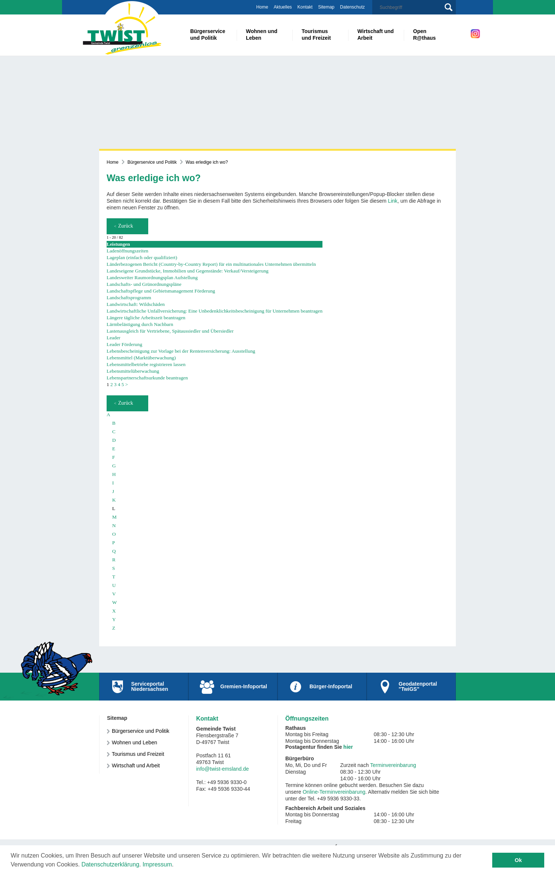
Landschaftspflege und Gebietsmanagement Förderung (161, 291)
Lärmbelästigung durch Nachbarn (140, 324)
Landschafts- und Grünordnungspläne (144, 284)
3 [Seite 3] (115, 384)
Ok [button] (518, 860)
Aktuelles (283, 7)
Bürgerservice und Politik (152, 162)
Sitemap (326, 7)
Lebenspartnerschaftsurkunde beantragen (147, 378)
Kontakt (305, 7)
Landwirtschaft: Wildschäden (136, 304)
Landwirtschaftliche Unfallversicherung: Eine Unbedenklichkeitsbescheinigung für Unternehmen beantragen (214, 311)
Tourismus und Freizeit (138, 754)
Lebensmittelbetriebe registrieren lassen (146, 364)
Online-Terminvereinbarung (334, 792)
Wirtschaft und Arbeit (136, 765)
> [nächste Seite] (126, 384)
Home (262, 7)
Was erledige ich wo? (207, 162)
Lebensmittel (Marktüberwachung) (141, 357)
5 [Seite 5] (122, 384)
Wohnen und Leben (134, 742)
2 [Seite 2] (111, 384)
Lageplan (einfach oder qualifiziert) (142, 257)
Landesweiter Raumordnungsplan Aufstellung (152, 277)
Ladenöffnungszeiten (127, 251)
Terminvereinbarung (393, 765)
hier (348, 747)
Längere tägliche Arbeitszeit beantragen (146, 317)
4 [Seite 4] (119, 384)
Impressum (157, 864)
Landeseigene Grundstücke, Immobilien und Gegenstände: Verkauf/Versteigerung (188, 271)
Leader (113, 337)
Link (392, 201)
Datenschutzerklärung (110, 864)
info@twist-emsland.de (222, 769)
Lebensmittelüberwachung (133, 371)
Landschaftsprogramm (129, 297)
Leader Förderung (124, 344)
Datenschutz (352, 7)
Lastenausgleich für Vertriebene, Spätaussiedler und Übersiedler (170, 331)
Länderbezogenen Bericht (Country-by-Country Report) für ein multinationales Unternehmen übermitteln (211, 264)
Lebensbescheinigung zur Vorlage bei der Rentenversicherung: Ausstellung (181, 351)
